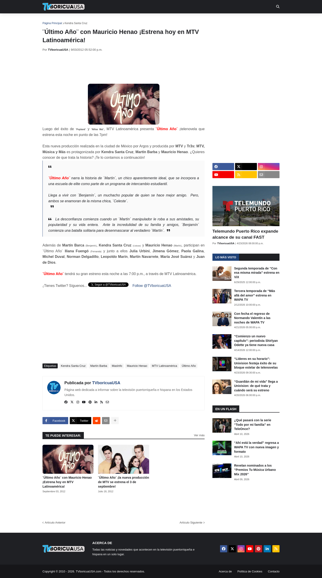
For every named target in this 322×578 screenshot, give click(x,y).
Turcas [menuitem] (135, 20)
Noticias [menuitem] (69, 20)
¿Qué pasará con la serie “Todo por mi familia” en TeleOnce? (252, 424)
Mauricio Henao (137, 365)
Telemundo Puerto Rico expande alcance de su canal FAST (245, 234)
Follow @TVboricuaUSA (151, 286)
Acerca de (225, 571)
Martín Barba (98, 365)
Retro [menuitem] (206, 20)
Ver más (199, 435)
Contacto (274, 571)
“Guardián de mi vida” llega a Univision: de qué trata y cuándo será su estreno (256, 386)
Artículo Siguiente (191, 522)
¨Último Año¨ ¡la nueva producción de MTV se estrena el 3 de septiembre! (123, 482)
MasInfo (117, 365)
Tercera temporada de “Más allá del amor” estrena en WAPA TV (254, 295)
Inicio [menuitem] (50, 20)
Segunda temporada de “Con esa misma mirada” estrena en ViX (256, 273)
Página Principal (52, 23)
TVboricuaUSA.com (88, 571)
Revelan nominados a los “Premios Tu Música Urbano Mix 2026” (255, 470)
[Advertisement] (123, 68)
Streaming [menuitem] (158, 20)
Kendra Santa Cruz (76, 23)
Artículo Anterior (55, 522)
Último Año (189, 365)
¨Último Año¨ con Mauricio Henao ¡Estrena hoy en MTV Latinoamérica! (67, 482)
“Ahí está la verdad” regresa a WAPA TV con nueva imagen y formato (256, 447)
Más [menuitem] (221, 20)
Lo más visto (225, 257)
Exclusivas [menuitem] (184, 20)
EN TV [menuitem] (91, 20)
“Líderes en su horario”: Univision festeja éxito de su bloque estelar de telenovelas (256, 363)
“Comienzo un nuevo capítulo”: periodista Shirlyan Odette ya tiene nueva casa (256, 340)
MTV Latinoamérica (164, 365)
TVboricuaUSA (106, 383)
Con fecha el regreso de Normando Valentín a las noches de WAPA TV (252, 318)
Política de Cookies (249, 571)
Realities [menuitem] (114, 20)
